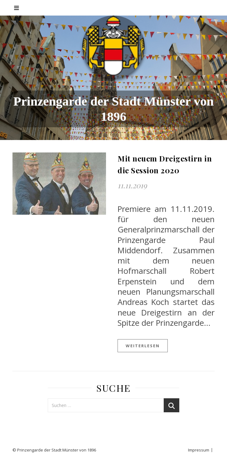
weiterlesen (143, 345)
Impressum (198, 450)
